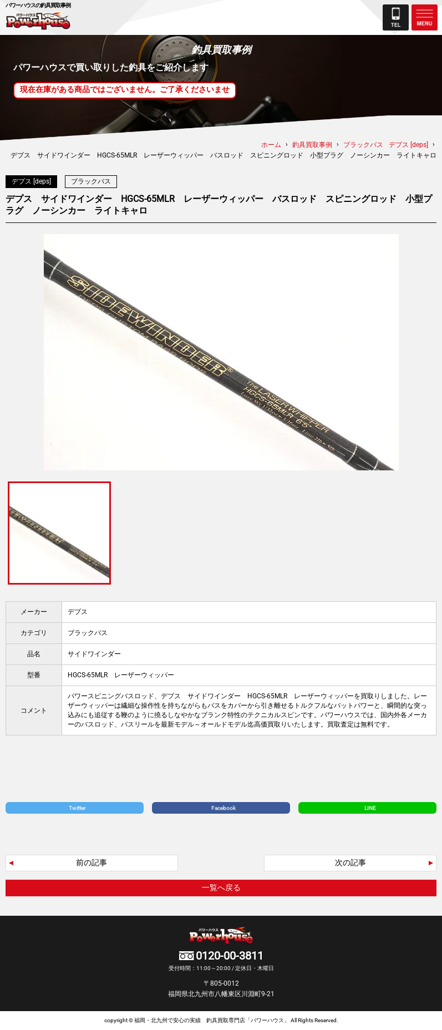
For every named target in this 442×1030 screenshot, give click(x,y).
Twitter (77, 808)
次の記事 (350, 862)
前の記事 (91, 862)
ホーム (271, 145)
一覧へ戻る (221, 887)
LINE (370, 808)
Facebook (223, 808)
